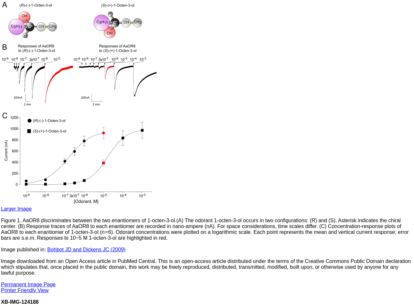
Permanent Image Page (28, 284)
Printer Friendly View (25, 290)
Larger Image (16, 209)
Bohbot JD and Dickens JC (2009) (86, 249)
